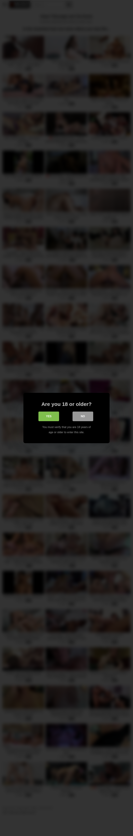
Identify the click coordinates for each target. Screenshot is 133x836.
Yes (49, 416)
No (83, 416)
